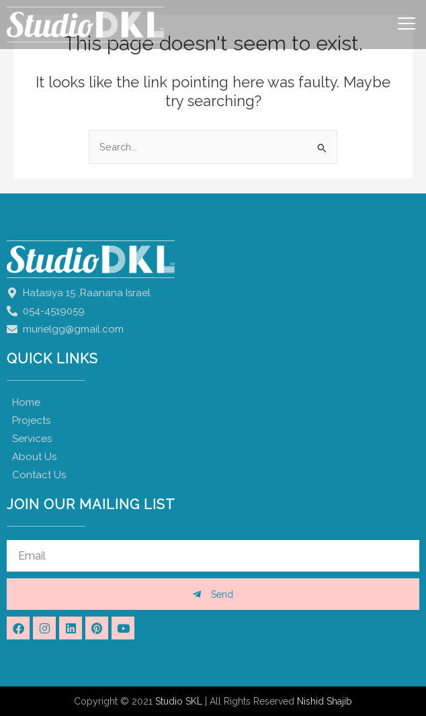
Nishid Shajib (324, 701)
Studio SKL (178, 701)
